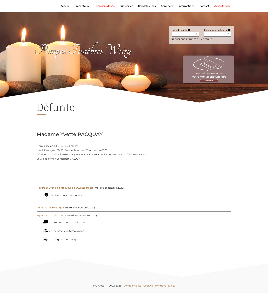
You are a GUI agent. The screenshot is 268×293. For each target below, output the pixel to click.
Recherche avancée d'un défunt (192, 39)
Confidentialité (132, 285)
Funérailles (126, 6)
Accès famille (222, 6)
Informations (186, 6)
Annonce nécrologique (50, 207)
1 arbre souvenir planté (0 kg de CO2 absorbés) (65, 187)
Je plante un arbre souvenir (66, 195)
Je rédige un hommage (63, 239)
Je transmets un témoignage (66, 231)
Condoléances (147, 6)
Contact (204, 6)
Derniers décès (105, 6)
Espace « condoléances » (51, 215)
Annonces (167, 6)
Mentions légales (165, 285)
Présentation (83, 6)
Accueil (65, 6)
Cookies (148, 285)
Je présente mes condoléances (67, 222)
